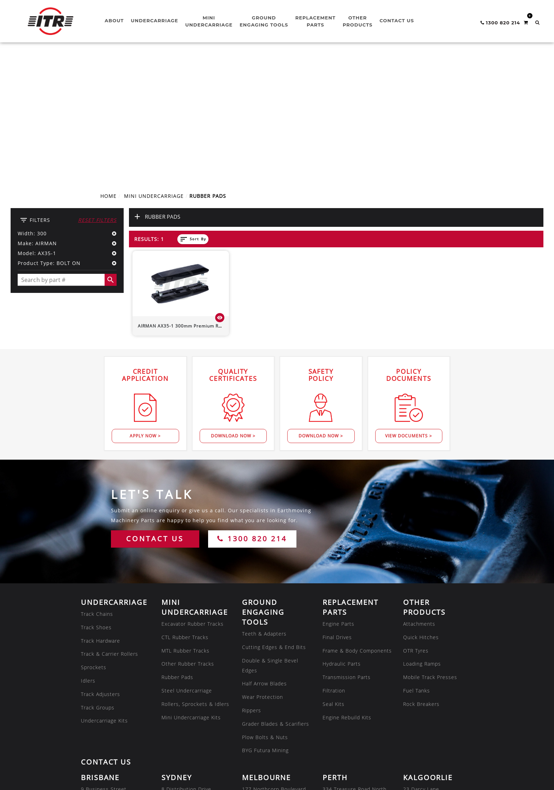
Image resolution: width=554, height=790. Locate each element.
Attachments (419, 492)
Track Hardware (100, 509)
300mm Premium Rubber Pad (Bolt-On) (201, 194)
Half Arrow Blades (264, 552)
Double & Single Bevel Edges (270, 533)
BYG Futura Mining (265, 618)
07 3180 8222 (340, 740)
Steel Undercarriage (186, 559)
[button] (537, 22)
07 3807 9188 (98, 687)
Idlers (88, 549)
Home (108, 64)
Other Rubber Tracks (187, 532)
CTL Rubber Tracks (184, 505)
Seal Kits (333, 572)
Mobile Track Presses (430, 545)
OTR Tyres (416, 518)
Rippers (251, 579)
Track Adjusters (100, 562)
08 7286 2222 (179, 740)
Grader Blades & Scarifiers (275, 592)
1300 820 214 (252, 407)
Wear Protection (262, 565)
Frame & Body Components (357, 518)
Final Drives (337, 505)
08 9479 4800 (340, 687)
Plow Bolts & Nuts (265, 605)
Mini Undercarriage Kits (191, 585)
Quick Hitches (421, 505)
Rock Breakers (421, 572)
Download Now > (233, 304)
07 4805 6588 (98, 740)
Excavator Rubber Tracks (192, 492)
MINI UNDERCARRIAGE (154, 64)
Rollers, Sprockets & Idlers (195, 572)
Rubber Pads (177, 545)
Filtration (334, 559)
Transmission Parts (347, 545)
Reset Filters (97, 88)
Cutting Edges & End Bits (274, 515)
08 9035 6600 (420, 687)
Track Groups (97, 575)
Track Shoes (96, 496)
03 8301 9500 (259, 687)
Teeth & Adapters (264, 502)
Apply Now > (145, 304)
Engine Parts (338, 492)
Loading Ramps (422, 532)
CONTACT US (155, 407)
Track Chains (97, 482)
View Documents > (408, 304)
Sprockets (93, 535)
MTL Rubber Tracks (185, 518)
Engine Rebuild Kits (347, 585)
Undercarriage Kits (104, 589)
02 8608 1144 (179, 687)
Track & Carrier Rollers (109, 522)
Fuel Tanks (416, 559)
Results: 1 (149, 107)
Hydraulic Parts (342, 532)
